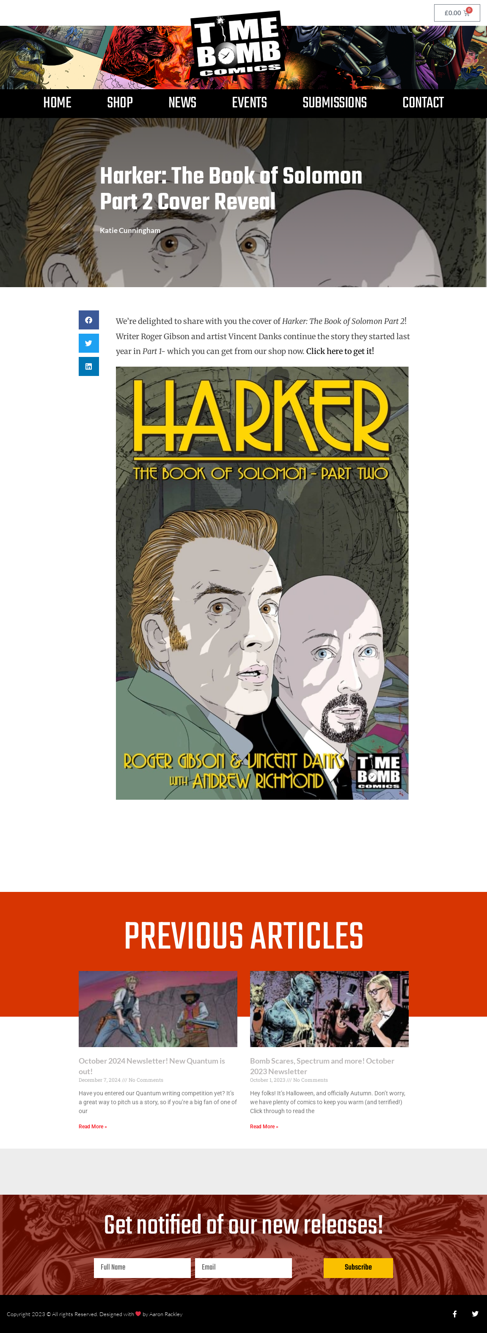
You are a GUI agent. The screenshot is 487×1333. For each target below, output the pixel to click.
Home (57, 103)
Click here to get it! (340, 351)
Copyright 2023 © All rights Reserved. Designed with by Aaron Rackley (95, 1314)
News (182, 103)
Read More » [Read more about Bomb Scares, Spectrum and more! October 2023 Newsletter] (264, 1127)
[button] (89, 319)
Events (249, 103)
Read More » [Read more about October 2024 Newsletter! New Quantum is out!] (93, 1127)
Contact (423, 103)
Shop (119, 103)
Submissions (335, 103)
